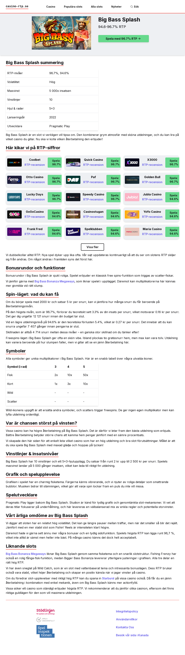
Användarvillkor (126, 619)
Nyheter (116, 6)
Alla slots (97, 6)
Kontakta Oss (125, 627)
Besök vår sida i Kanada (132, 635)
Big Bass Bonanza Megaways (54, 281)
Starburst (108, 578)
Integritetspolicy (127, 611)
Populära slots (73, 6)
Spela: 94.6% (174, 197)
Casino (50, 6)
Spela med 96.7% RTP (123, 38)
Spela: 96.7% (56, 162)
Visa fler (93, 247)
